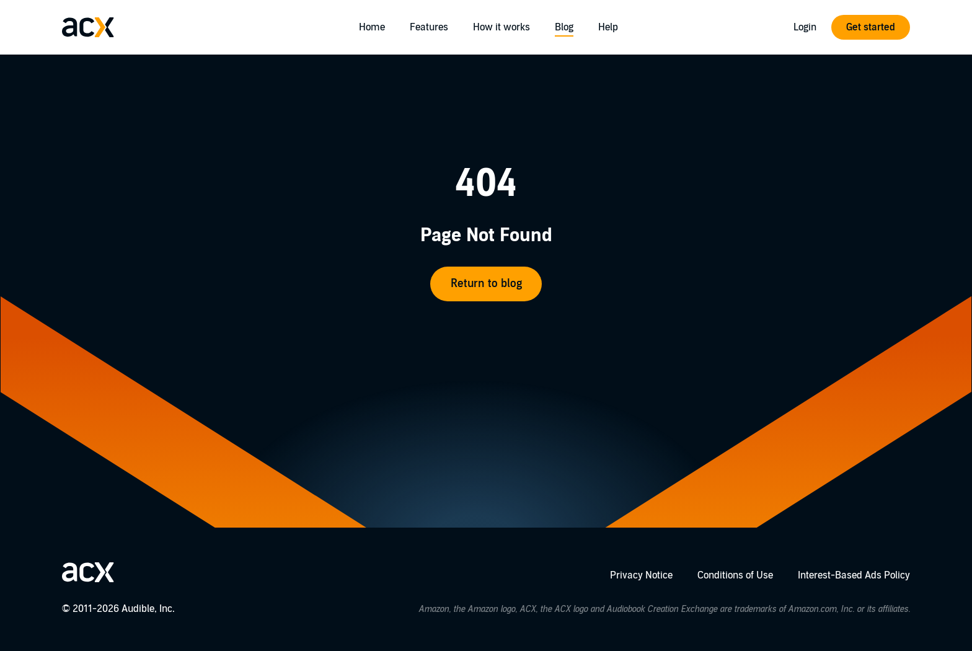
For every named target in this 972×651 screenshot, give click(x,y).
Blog (564, 27)
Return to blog (486, 283)
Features (429, 27)
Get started (870, 27)
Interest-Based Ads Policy (854, 575)
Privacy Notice (641, 575)
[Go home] (88, 27)
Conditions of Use (735, 575)
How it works (501, 27)
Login (804, 27)
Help (608, 27)
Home (372, 27)
